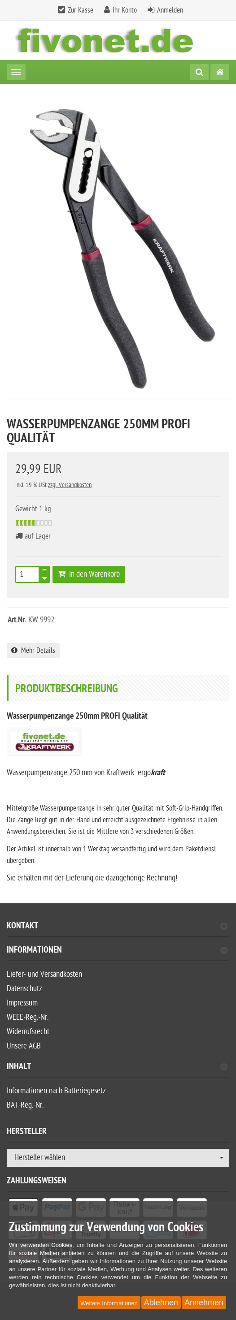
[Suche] (199, 72)
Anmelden (170, 10)
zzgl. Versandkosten (70, 485)
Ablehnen (161, 1302)
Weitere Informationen (109, 1303)
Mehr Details (33, 651)
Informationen (117, 951)
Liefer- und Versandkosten (44, 974)
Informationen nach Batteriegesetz (56, 1091)
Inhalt (117, 1067)
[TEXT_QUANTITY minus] (44, 577)
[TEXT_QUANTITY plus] (44, 571)
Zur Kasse (80, 10)
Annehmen (203, 1302)
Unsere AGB (24, 1046)
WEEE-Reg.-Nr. (27, 1017)
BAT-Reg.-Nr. (25, 1105)
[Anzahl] (27, 574)
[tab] (118, 953)
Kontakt (117, 927)
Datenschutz (24, 988)
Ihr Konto (125, 10)
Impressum (22, 1003)
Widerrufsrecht (28, 1031)
